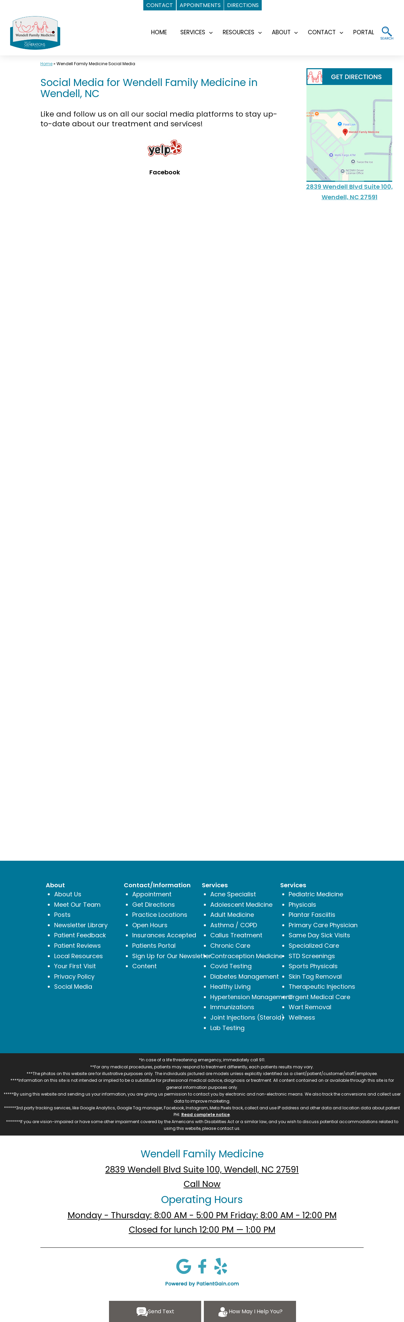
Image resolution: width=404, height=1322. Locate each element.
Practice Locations (159, 914)
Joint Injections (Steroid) (247, 1017)
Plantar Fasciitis (312, 914)
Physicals (302, 904)
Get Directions (153, 904)
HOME (159, 32)
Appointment (152, 894)
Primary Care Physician (323, 925)
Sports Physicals (313, 966)
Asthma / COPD (233, 925)
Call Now (202, 1184)
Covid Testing (231, 966)
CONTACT (322, 32)
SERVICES (192, 32)
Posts (62, 914)
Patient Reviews (77, 945)
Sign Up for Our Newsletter (171, 956)
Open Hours (150, 925)
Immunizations (232, 1007)
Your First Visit (75, 966)
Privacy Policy (74, 976)
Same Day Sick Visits (319, 935)
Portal (363, 32)
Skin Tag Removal (315, 976)
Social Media (73, 986)
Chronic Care (230, 945)
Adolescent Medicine (241, 904)
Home (46, 64)
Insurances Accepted (164, 935)
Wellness (302, 1017)
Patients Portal (154, 945)
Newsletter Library (81, 925)
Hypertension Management (251, 997)
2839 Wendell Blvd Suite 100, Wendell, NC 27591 (202, 1170)
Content (144, 966)
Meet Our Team (77, 904)
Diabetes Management (244, 976)
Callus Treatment (236, 935)
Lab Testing (227, 1028)
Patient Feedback (80, 935)
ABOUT (281, 32)
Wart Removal (310, 1007)
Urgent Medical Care (319, 997)
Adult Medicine (232, 914)
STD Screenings (312, 956)
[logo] (35, 32)
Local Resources (78, 956)
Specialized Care (314, 945)
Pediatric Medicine (316, 894)
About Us (67, 894)
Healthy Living (230, 986)
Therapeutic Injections (322, 986)
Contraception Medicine (246, 956)
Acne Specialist (233, 894)
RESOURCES (238, 32)
